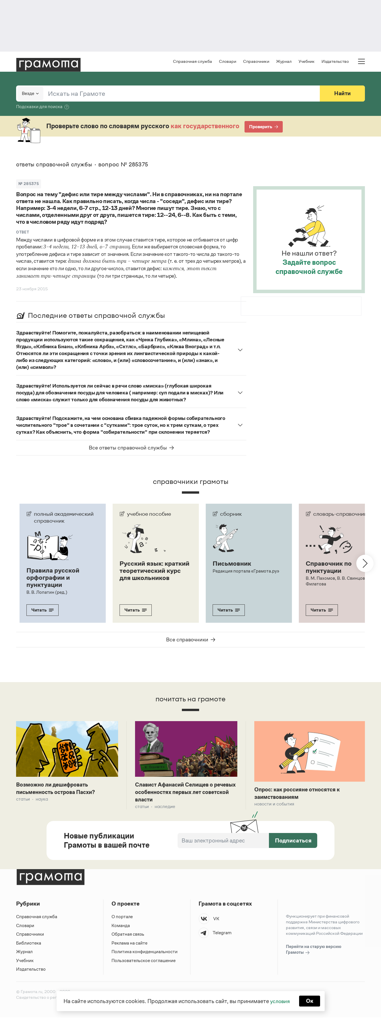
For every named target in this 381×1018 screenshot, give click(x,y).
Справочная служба (192, 61)
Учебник (307, 61)
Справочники (256, 61)
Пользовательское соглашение (144, 961)
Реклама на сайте (129, 943)
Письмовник (232, 564)
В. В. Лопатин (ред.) (46, 592)
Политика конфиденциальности (144, 952)
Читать (42, 610)
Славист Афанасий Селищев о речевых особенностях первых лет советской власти (182, 792)
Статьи (23, 799)
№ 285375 (28, 184)
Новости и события (274, 804)
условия (279, 1001)
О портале (122, 917)
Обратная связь (127, 935)
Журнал (284, 61)
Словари (227, 61)
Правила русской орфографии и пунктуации (53, 578)
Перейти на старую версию (313, 950)
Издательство (335, 61)
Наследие (165, 807)
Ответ (22, 233)
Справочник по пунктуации (329, 567)
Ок (310, 1001)
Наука (42, 799)
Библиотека (28, 943)
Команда (120, 926)
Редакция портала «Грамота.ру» (246, 571)
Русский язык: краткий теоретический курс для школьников (151, 574)
